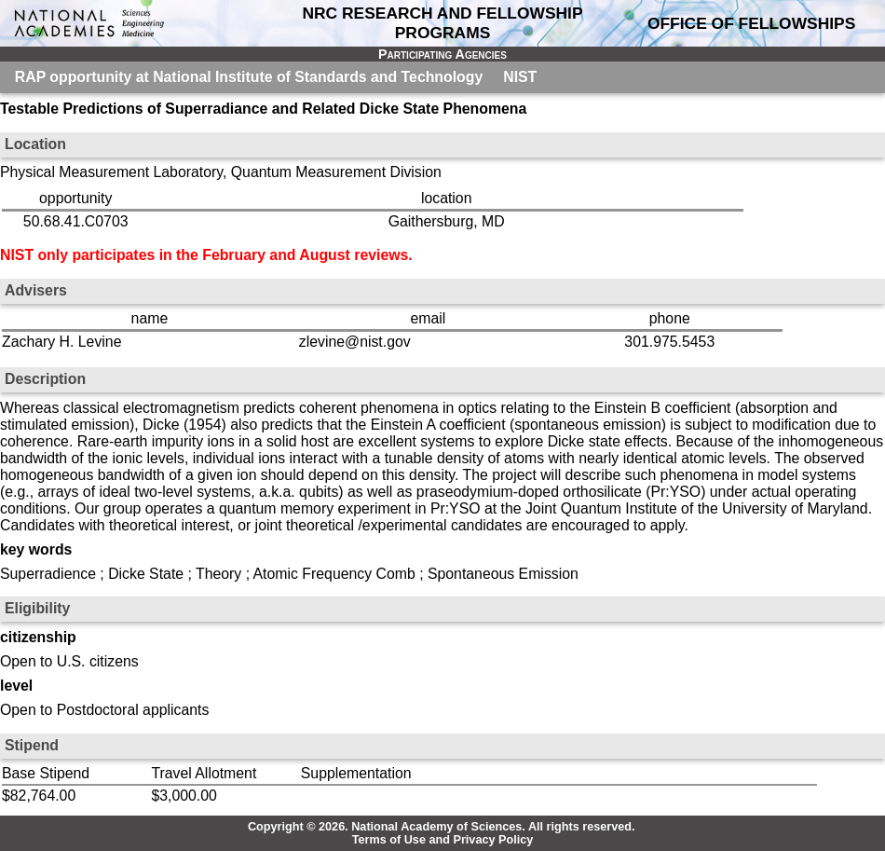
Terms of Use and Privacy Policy (443, 839)
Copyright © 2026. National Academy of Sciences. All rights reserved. (441, 826)
